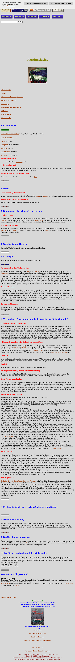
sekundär (19, 162)
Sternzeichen (5, 273)
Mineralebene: (5, 152)
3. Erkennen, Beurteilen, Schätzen (12, 97)
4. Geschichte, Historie (8, 100)
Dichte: (3, 141)
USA (35, 177)
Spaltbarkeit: (5, 148)
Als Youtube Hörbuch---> (37, 633)
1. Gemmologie (6, 90)
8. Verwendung (6, 114)
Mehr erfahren (11, 6)
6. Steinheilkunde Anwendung (11, 107)
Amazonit (4, 230)
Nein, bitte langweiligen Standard (36, 3)
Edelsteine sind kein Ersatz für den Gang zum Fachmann (19, 481)
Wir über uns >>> (37, 647)
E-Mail (56, 654)
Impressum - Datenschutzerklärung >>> (37, 651)
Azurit (38, 196)
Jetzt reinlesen (5, 583)
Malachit (45, 196)
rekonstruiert (9, 436)
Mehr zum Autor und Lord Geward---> (37, 640)
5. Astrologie (5, 104)
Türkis (47, 230)
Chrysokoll (13, 230)
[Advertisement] (37, 42)
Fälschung (4, 220)
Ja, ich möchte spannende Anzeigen (60, 3)
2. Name (3, 93)
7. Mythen (4, 111)
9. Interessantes (6, 118)
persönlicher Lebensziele (59, 352)
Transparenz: (5, 144)
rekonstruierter (39, 220)
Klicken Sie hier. (57, 448)
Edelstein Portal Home (8, 597)
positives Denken (38, 350)
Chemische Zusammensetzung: (10, 134)
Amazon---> (37, 630)
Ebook (17, 585)
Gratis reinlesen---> (37, 637)
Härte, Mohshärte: (6, 137)
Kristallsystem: (6, 155)
